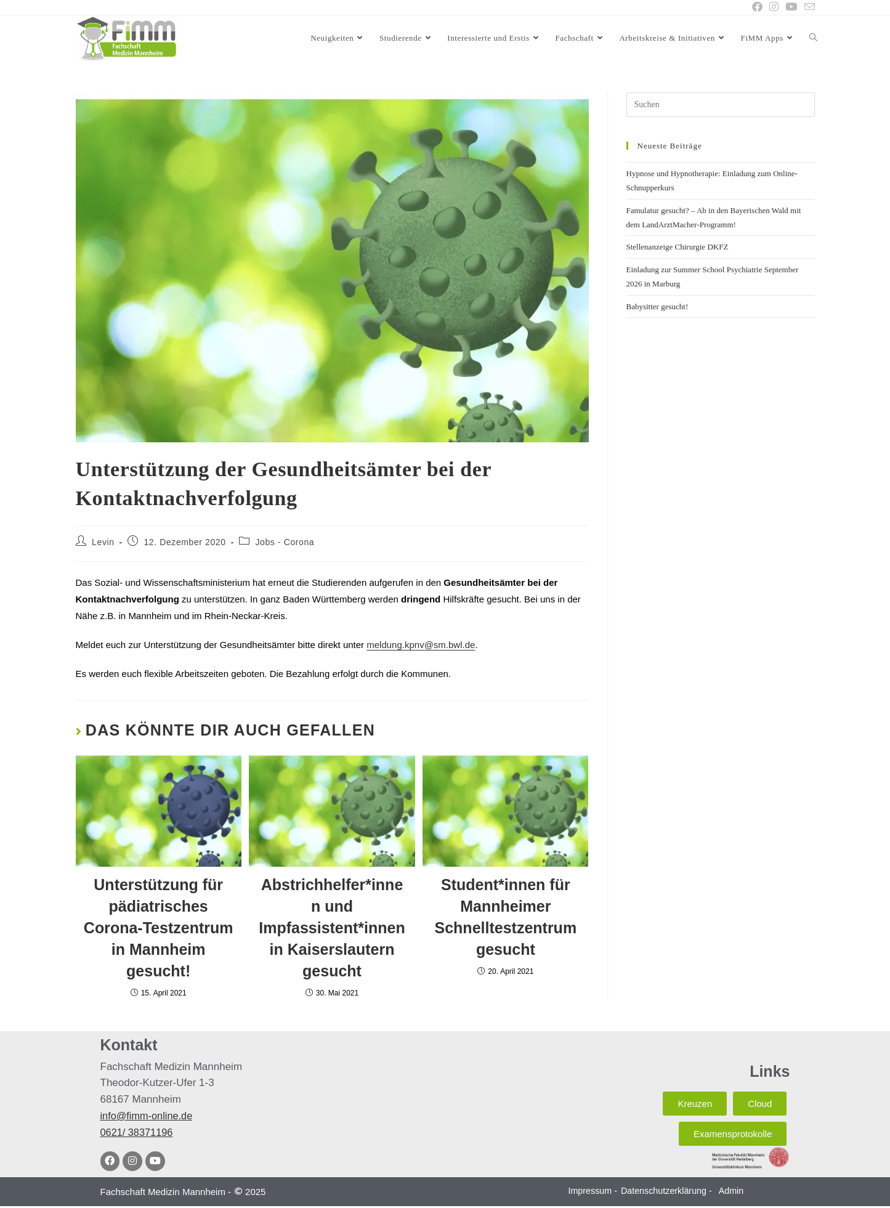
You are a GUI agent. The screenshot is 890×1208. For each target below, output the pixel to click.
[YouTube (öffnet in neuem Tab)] (791, 7)
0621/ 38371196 (138, 1133)
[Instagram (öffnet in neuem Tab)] (773, 7)
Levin (103, 543)
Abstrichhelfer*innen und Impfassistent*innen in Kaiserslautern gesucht (332, 928)
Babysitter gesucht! (657, 307)
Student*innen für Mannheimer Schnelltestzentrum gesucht (506, 918)
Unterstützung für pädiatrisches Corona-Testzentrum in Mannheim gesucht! (158, 928)
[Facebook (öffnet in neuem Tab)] (756, 7)
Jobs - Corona (285, 543)
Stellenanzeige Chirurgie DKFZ (677, 247)
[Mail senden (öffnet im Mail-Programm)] (808, 7)
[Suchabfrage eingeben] (720, 105)
